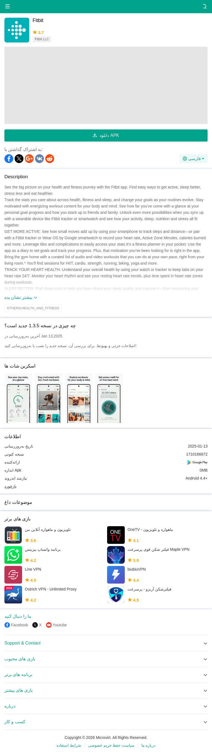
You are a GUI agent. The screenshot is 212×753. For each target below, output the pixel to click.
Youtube (60, 625)
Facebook (19, 625)
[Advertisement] (106, 85)
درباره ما (148, 745)
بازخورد (10, 486)
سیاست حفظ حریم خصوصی (111, 745)
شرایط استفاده (69, 745)
